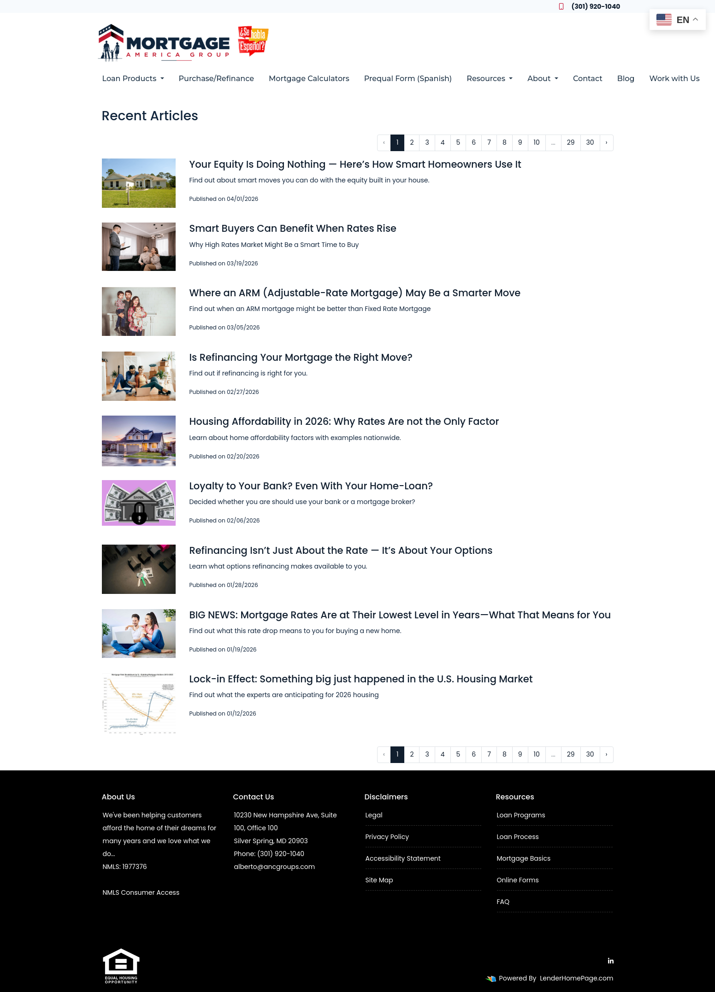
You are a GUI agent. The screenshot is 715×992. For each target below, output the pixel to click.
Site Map (379, 880)
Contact (588, 78)
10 (537, 142)
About (540, 78)
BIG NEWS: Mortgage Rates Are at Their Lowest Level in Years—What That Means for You (400, 615)
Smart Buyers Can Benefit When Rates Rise (293, 228)
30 (590, 142)
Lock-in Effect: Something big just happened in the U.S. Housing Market (361, 679)
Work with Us (675, 78)
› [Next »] (607, 142)
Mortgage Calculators (309, 78)
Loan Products (130, 78)
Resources (487, 78)
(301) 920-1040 (589, 6)
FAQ (503, 901)
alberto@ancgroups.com (274, 866)
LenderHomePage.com (576, 978)
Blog (626, 78)
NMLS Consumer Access (141, 892)
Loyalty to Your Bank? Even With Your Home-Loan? (311, 486)
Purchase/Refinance (216, 78)
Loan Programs (521, 815)
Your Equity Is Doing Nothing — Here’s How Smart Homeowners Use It (355, 164)
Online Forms (518, 880)
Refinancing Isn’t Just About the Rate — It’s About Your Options (341, 550)
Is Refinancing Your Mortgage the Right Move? (301, 357)
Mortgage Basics (524, 858)
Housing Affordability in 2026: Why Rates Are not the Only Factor (344, 421)
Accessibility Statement (403, 858)
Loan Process (518, 836)
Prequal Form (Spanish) (408, 78)
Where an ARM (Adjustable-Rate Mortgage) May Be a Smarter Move (355, 292)
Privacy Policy (387, 836)
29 (571, 142)
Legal (374, 815)
